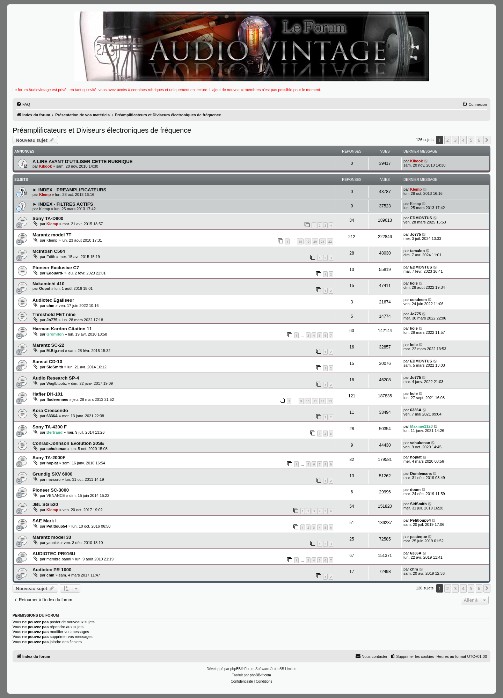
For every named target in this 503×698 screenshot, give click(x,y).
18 (300, 241)
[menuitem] (23, 104)
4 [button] (463, 140)
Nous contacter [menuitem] (371, 656)
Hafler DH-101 (47, 394)
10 (307, 401)
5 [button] (471, 140)
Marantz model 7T (51, 234)
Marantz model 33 (51, 537)
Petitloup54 (56, 526)
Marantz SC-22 (48, 345)
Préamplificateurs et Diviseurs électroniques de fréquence (102, 130)
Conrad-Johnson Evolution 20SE (68, 443)
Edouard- (54, 273)
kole (414, 283)
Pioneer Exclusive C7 (55, 267)
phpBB (235, 669)
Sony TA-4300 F (49, 426)
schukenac (56, 449)
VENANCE (55, 495)
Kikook (45, 166)
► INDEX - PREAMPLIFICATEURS (69, 189)
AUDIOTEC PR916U (53, 553)
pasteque (418, 537)
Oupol (44, 288)
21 (322, 241)
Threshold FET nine (53, 314)
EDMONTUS (421, 218)
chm (50, 305)
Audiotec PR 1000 (51, 569)
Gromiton (55, 334)
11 (315, 401)
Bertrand (54, 432)
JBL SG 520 (45, 504)
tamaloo (417, 251)
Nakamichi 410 (48, 283)
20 (315, 241)
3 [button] (455, 140)
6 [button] (479, 140)
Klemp (45, 194)
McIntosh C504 (48, 251)
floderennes (57, 399)
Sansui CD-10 (47, 361)
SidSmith (54, 367)
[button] (486, 140)
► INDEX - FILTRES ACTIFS (62, 204)
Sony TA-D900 (47, 218)
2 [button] (447, 140)
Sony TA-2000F (48, 457)
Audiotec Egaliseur (53, 300)
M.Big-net (55, 350)
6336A (52, 416)
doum (415, 489)
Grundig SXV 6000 (52, 474)
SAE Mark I (44, 520)
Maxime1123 (421, 426)
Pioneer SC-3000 (50, 490)
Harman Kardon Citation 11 (62, 328)
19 (307, 241)
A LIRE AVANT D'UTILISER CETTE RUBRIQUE (82, 161)
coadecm (418, 299)
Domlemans (421, 473)
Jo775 (415, 234)
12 (322, 401)
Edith (50, 257)
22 (330, 241)
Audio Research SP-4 (55, 378)
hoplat (52, 463)
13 (330, 401)
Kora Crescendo (50, 410)
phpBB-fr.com (260, 675)
